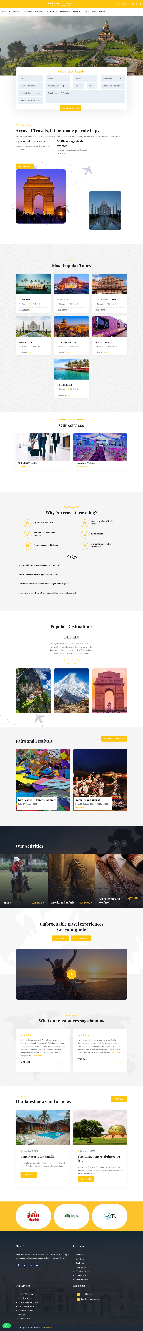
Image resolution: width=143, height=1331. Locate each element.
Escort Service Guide (26, 1306)
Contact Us (102, 12)
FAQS (86, 12)
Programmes (14, 12)
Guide (93, 12)
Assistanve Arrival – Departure (30, 1302)
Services (38, 12)
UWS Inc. (48, 1327)
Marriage (21, 1315)
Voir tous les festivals (114, 739)
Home (3, 12)
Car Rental (51, 12)
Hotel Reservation (25, 1298)
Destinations (64, 12)
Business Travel (24, 1319)
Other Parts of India (83, 1271)
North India (80, 1259)
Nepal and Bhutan (82, 1279)
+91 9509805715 (87, 1294)
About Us (76, 12)
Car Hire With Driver (25, 1294)
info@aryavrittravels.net (90, 1299)
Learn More (22, 807)
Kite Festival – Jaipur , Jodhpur (37, 800)
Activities (27, 12)
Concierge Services (25, 1310)
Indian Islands (81, 1267)
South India (80, 1263)
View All (119, 1099)
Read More (29, 1175)
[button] (6, 1325)
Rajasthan (79, 1255)
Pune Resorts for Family (37, 1156)
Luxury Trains (81, 1275)
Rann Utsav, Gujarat (87, 800)
